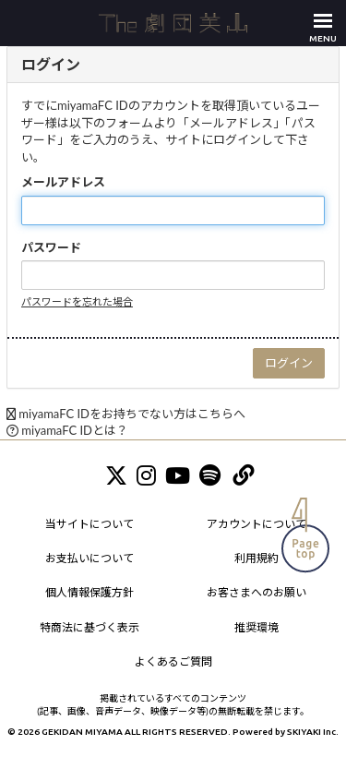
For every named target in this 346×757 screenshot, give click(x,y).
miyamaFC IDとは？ (74, 430)
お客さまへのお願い (256, 592)
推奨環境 (256, 627)
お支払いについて (89, 558)
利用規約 (256, 558)
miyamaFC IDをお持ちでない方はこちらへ (131, 413)
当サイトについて (89, 524)
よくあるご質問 (173, 661)
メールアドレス (63, 181)
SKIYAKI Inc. (313, 732)
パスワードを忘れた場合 (77, 301)
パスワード (51, 247)
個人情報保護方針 (89, 592)
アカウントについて (256, 524)
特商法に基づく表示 (89, 627)
